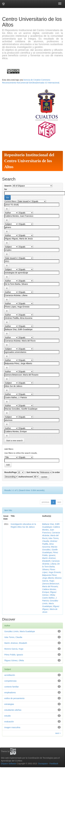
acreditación (9, 675)
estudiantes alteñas (12, 710)
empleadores (10, 692)
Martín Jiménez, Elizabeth (15, 643)
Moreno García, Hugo (13, 649)
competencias (10, 681)
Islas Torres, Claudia (13, 637)
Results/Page (10, 472)
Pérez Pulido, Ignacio (13, 655)
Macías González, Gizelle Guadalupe (50, 550)
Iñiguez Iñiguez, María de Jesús (50, 609)
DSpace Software (8, 763)
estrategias (9, 704)
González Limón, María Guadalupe (50, 603)
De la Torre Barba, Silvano (51, 567)
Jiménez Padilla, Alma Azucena (49, 544)
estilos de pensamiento (14, 698)
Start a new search (14, 440)
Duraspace (43, 763)
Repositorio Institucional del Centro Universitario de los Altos (29, 161)
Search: (8, 186)
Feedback (54, 763)
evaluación (9, 721)
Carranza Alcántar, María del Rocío (51, 535)
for (5, 189)
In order (56, 472)
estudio (7, 716)
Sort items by (32, 472)
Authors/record (25, 477)
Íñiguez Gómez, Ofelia (14, 660)
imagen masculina (12, 727)
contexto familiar (11, 687)
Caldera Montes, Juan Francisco (51, 530)
